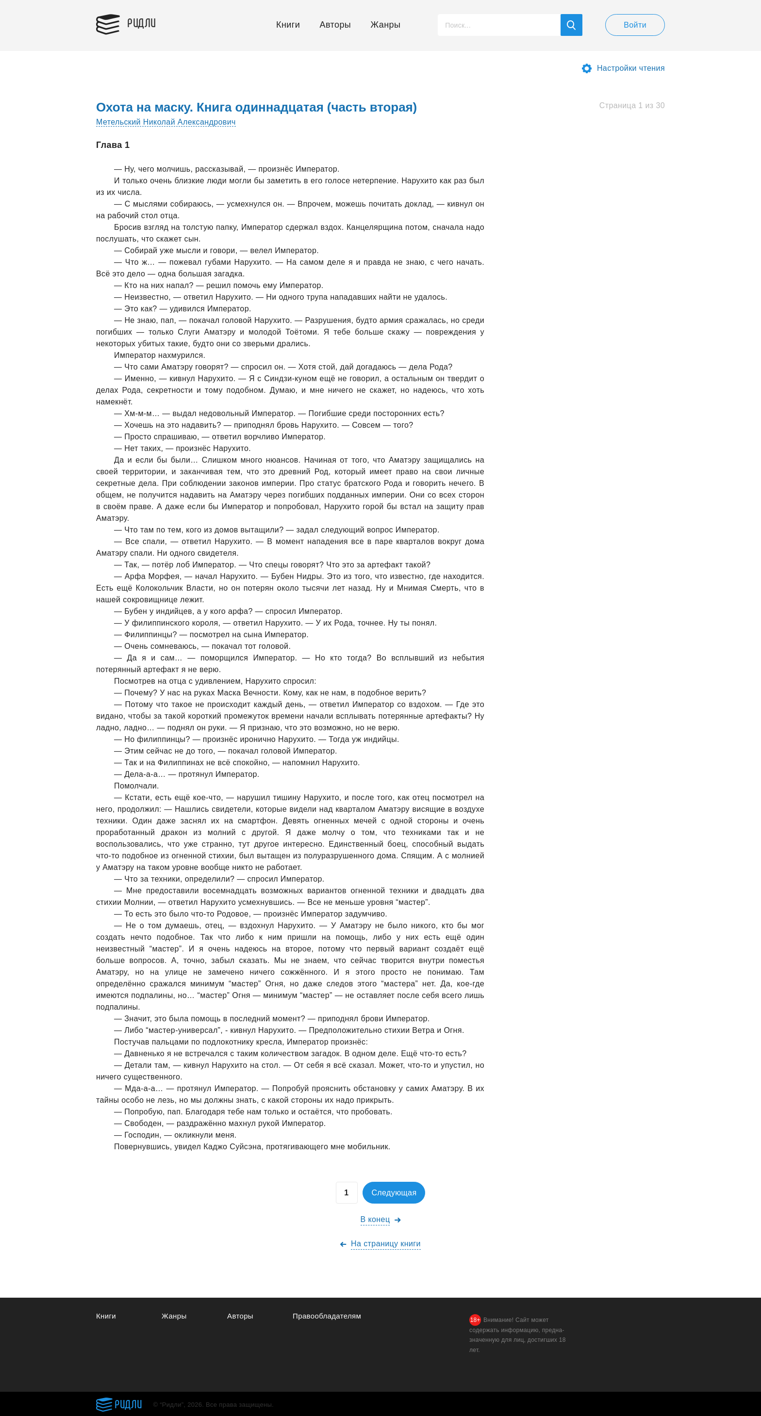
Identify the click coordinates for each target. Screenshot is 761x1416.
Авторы (335, 25)
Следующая (393, 1193)
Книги (288, 25)
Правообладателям (327, 1316)
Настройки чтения (631, 68)
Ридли (141, 22)
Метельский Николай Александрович (166, 122)
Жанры (386, 25)
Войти (635, 25)
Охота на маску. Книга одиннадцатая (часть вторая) (256, 107)
